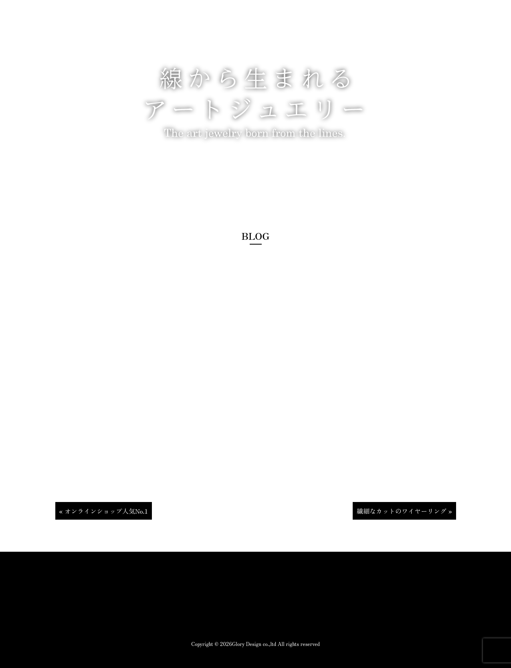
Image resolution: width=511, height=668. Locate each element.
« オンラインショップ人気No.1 (103, 511)
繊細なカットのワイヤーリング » (404, 511)
